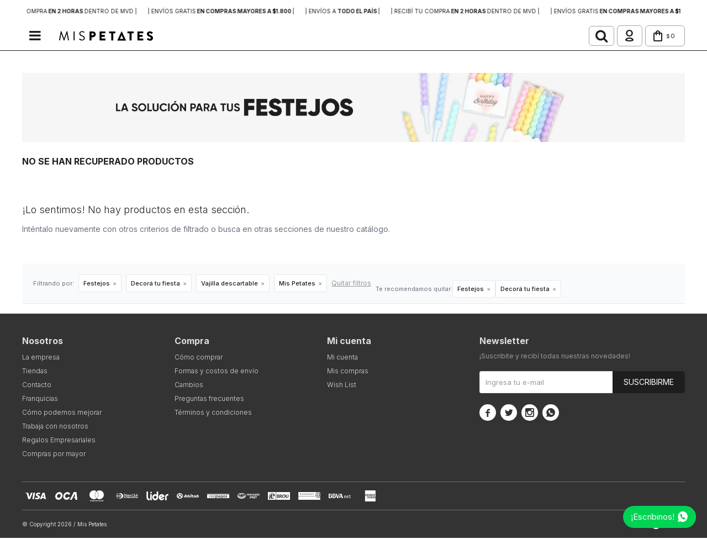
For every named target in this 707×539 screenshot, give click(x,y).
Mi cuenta (342, 358)
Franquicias (40, 399)
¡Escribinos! (652, 516)
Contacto (36, 386)
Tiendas (35, 372)
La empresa (41, 358)
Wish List (341, 386)
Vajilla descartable (229, 284)
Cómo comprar (199, 358)
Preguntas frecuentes (209, 399)
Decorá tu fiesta (155, 284)
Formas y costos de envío (216, 372)
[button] (587, 36)
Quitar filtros (351, 284)
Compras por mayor (54, 455)
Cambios (189, 386)
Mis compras (347, 372)
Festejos (96, 284)
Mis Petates (297, 284)
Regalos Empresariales (59, 441)
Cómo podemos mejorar (62, 413)
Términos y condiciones (213, 413)
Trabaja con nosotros (55, 427)
